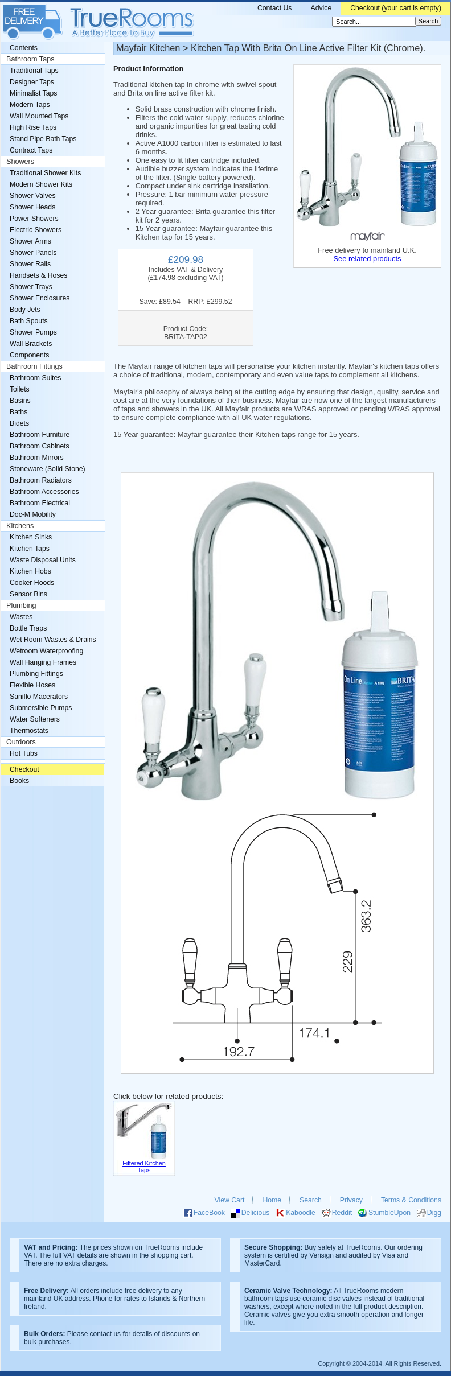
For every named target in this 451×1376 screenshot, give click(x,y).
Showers (20, 162)
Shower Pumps (33, 332)
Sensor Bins (28, 594)
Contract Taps (31, 150)
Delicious (255, 1213)
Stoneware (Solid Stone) (47, 469)
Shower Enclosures (39, 298)
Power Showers (34, 219)
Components (29, 355)
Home (272, 1200)
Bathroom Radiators (41, 480)
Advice (320, 8)
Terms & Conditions (411, 1200)
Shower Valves (33, 196)
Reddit (342, 1213)
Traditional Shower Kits (45, 173)
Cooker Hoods (32, 583)
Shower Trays (31, 287)
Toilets (20, 389)
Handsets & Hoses (38, 275)
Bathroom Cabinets (39, 446)
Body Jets (25, 310)
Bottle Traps (28, 628)
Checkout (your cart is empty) (395, 8)
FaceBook (209, 1213)
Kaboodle (300, 1213)
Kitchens (20, 526)
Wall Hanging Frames (43, 662)
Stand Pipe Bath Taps (43, 139)
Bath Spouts (29, 321)
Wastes (21, 617)
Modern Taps (30, 105)
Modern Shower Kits (41, 184)
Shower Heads (32, 207)
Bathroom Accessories (44, 492)
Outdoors (21, 742)
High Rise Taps (33, 127)
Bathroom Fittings (34, 366)
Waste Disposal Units (43, 560)
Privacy (351, 1200)
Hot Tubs (24, 753)
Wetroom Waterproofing (46, 651)
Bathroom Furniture (39, 435)
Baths (18, 412)
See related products (367, 258)
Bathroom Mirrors (37, 458)
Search (311, 1200)
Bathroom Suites (35, 378)
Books (19, 781)
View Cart (230, 1200)
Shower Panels (33, 253)
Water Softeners (35, 719)
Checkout (24, 769)
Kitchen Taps (30, 549)
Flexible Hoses (32, 685)
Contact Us (274, 8)
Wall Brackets (31, 344)
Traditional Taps (34, 71)
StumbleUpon (389, 1213)
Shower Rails (30, 264)
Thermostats (29, 731)
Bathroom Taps (30, 59)
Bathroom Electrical (40, 503)
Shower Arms (30, 241)
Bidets (19, 423)
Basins (20, 401)
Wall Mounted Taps (39, 116)
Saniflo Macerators (39, 697)
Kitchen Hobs (30, 571)
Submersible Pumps (41, 708)
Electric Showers (36, 230)
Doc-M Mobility (33, 514)
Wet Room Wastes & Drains (53, 640)
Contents (24, 48)
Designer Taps (32, 82)
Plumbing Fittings (36, 674)
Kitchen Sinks (31, 537)
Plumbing (21, 605)
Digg (434, 1213)
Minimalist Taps (33, 93)
